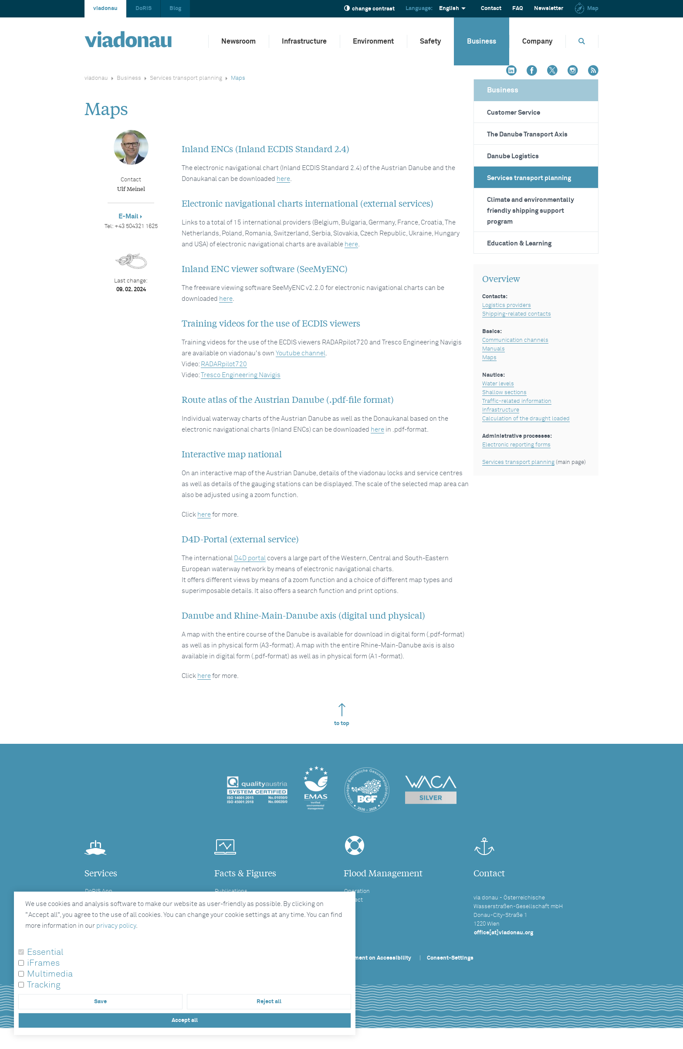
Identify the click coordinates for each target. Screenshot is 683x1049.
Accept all (185, 1020)
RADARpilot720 (224, 364)
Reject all (269, 1002)
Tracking (44, 985)
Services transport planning (186, 78)
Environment (373, 41)
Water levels (498, 384)
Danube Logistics (513, 156)
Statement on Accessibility (375, 958)
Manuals (493, 349)
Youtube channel (300, 353)
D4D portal (250, 558)
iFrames (43, 963)
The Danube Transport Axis (527, 134)
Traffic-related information (516, 401)
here (283, 179)
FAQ (517, 8)
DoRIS (143, 8)
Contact (491, 8)
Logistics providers (506, 305)
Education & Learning (519, 243)
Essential (45, 952)
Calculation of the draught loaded (526, 419)
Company (537, 41)
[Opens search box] (581, 41)
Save (100, 1002)
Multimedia (50, 974)
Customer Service (513, 112)
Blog (175, 8)
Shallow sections (504, 392)
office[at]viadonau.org (503, 933)
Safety (430, 41)
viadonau (105, 8)
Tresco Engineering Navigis (241, 375)
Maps (489, 358)
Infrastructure (304, 41)
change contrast (369, 8)
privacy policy (116, 926)
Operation (357, 891)
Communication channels (515, 340)
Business (481, 41)
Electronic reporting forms (516, 445)
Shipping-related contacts (516, 314)
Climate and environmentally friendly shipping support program (530, 211)
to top (341, 714)
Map (586, 8)
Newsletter (548, 8)
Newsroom (238, 41)
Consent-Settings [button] (450, 958)
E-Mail (128, 216)
